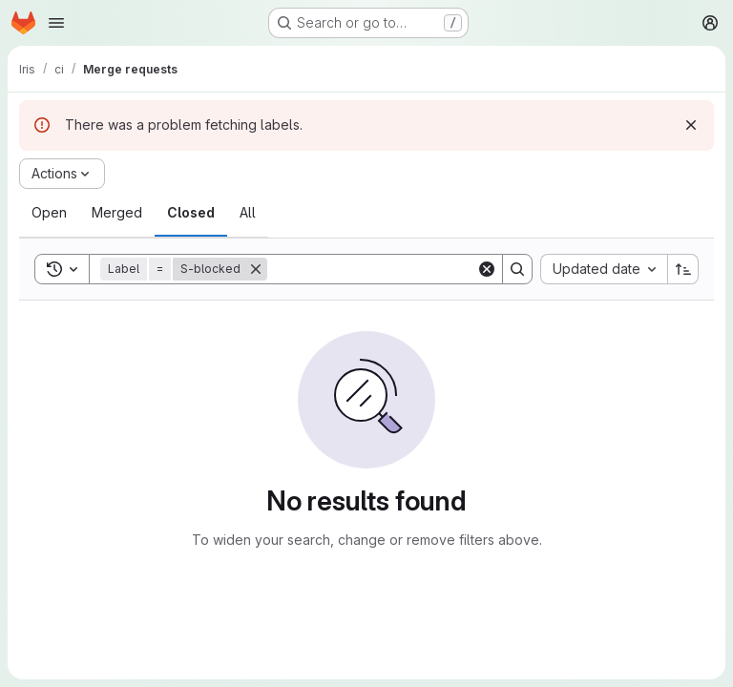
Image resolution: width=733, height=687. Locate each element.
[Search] (385, 269)
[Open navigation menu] (56, 23)
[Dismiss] (691, 125)
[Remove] (255, 269)
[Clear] (486, 269)
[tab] (49, 213)
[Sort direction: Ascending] (683, 269)
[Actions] (62, 173)
